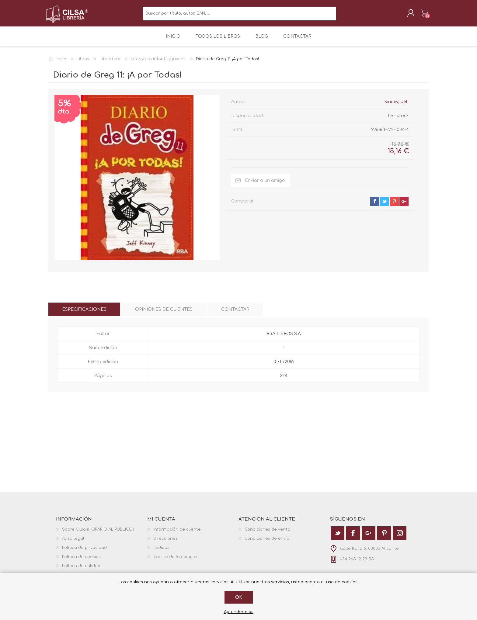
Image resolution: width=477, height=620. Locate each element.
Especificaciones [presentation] (84, 313)
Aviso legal (73, 542)
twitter (384, 205)
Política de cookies (81, 560)
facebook (374, 205)
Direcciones (165, 542)
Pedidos (161, 551)
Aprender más (238, 612)
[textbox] (239, 15)
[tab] (84, 313)
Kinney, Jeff (396, 105)
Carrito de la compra (422, 15)
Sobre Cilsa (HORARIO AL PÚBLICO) (98, 533)
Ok (238, 597)
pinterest (394, 205)
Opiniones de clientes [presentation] (164, 313)
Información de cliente (177, 533)
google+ (404, 205)
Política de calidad (81, 569)
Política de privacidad (84, 551)
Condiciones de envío (267, 542)
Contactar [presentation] (235, 313)
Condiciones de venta (267, 533)
